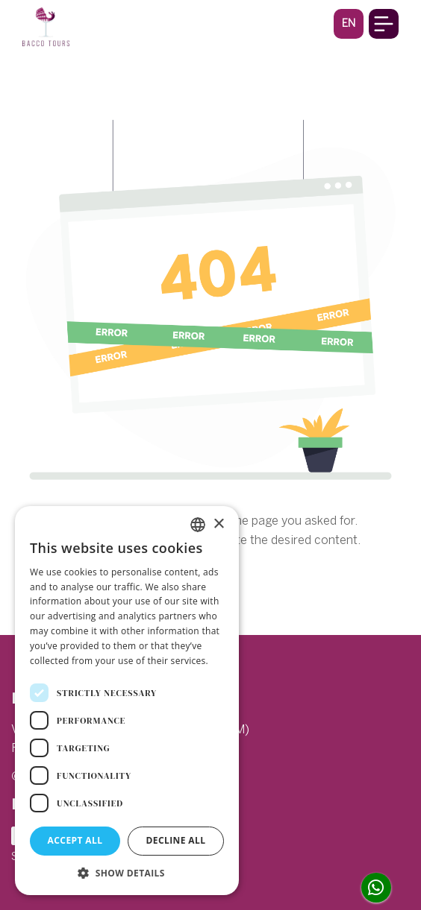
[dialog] (127, 700)
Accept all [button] (75, 840)
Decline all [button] (176, 840)
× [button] (218, 524)
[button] (348, 23)
